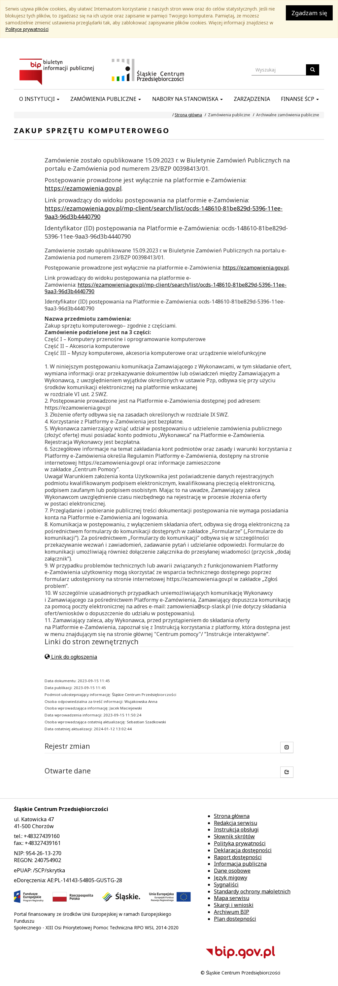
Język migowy (230, 877)
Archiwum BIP (231, 911)
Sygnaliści (226, 884)
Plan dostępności (235, 918)
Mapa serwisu (231, 898)
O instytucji (39, 98)
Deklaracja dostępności (243, 850)
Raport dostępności (238, 857)
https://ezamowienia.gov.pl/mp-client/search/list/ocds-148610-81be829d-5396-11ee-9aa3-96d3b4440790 (166, 288)
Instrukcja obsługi (236, 829)
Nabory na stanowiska (187, 98)
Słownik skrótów (234, 836)
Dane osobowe (232, 870)
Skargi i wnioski (234, 905)
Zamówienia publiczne (105, 98)
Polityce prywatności (27, 29)
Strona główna (188, 115)
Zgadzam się (309, 13)
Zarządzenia (252, 98)
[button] (286, 772)
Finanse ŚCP (300, 98)
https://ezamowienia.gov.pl (83, 188)
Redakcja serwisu (235, 822)
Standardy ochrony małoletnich (252, 891)
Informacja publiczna (240, 863)
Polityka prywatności (240, 843)
